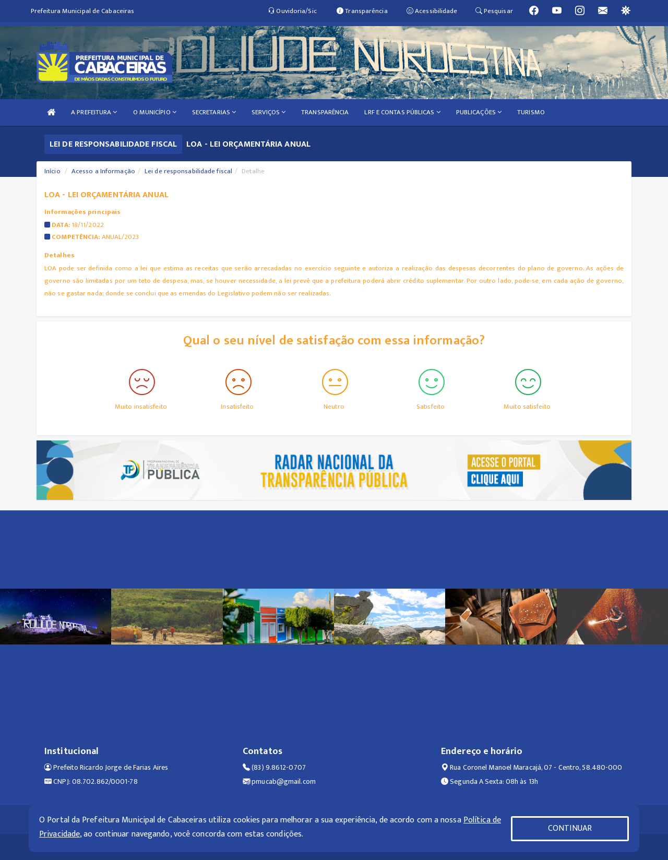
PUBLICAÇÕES (479, 112)
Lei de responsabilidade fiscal (188, 171)
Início (52, 171)
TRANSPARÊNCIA (325, 112)
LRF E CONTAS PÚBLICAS (402, 112)
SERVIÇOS (268, 112)
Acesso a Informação (103, 171)
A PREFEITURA (94, 112)
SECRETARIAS (214, 112)
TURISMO (531, 112)
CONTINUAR (570, 828)
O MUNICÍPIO (154, 112)
